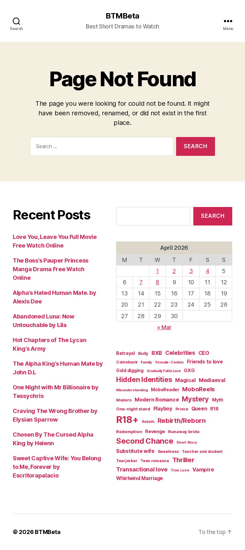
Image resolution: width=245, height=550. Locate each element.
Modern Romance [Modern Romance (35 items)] (157, 399)
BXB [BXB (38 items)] (157, 353)
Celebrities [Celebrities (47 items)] (180, 352)
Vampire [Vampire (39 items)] (203, 469)
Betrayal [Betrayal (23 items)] (125, 353)
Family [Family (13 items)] (146, 362)
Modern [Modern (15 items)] (123, 400)
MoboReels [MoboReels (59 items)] (198, 389)
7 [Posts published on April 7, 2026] (141, 282)
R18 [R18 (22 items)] (214, 408)
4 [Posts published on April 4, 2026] (207, 271)
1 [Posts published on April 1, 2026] (157, 271)
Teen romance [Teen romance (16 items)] (154, 460)
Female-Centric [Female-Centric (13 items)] (169, 362)
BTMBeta (122, 16)
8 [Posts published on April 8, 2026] (157, 282)
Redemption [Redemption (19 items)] (129, 431)
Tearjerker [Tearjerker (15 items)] (126, 460)
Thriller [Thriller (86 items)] (183, 460)
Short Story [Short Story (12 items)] (186, 442)
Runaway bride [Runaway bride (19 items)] (184, 431)
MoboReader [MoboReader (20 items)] (165, 389)
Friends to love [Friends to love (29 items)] (205, 362)
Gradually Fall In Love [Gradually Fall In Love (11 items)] (164, 371)
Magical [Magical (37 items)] (185, 380)
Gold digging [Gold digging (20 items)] (130, 370)
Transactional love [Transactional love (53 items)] (141, 469)
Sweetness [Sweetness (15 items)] (168, 451)
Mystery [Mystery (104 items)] (195, 399)
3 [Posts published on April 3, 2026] (191, 271)
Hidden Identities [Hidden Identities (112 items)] (144, 379)
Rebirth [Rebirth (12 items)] (148, 421)
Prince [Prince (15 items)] (181, 409)
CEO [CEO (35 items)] (203, 353)
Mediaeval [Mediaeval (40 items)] (212, 380)
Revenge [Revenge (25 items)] (155, 431)
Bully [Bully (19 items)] (143, 353)
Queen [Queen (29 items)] (199, 409)
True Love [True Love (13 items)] (180, 470)
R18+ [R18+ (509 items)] (127, 419)
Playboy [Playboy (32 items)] (162, 409)
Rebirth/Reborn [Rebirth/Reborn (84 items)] (182, 420)
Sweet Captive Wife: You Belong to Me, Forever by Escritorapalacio (57, 467)
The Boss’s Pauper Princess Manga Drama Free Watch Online (50, 269)
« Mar (164, 327)
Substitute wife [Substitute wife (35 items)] (135, 451)
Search (212, 216)
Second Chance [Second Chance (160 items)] (145, 441)
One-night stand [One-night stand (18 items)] (133, 408)
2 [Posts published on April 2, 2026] (174, 271)
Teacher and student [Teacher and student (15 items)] (202, 451)
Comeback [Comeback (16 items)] (126, 362)
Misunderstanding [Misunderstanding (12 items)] (132, 390)
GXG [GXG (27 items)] (189, 370)
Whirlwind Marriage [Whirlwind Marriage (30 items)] (139, 478)
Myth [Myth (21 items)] (217, 399)
